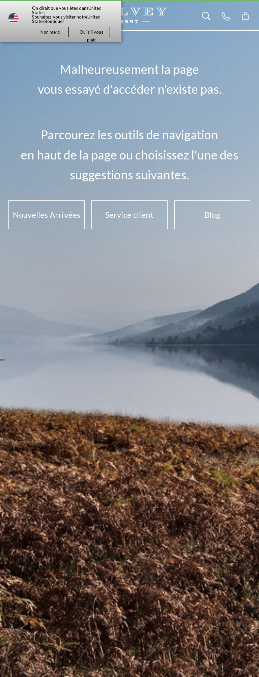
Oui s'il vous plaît (91, 33)
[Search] (206, 16)
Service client (129, 214)
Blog (212, 214)
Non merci (50, 32)
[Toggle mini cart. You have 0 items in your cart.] (245, 16)
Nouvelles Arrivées (46, 214)
